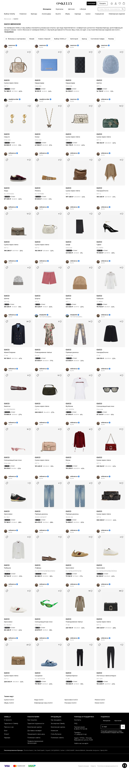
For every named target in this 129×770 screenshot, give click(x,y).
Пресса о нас (9, 727)
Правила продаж (83, 766)
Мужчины (59, 9)
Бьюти (58, 14)
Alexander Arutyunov (92, 750)
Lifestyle (83, 9)
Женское (7, 19)
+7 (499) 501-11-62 (80, 734)
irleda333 (42, 315)
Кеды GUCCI (38, 700)
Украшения (99, 14)
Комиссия (54, 730)
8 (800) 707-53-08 (80, 729)
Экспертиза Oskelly (58, 723)
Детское (71, 9)
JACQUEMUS (55, 750)
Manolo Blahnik (80, 750)
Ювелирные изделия (117, 14)
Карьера (7, 738)
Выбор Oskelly (9, 14)
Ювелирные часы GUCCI (43, 703)
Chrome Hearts (28, 750)
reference (104, 99)
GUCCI (6, 80)
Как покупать (32, 720)
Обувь (67, 14)
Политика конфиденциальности (107, 766)
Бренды (34, 14)
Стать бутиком (56, 734)
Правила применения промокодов (35, 742)
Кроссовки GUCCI (71, 700)
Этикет (6, 734)
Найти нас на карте (81, 743)
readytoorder (13, 99)
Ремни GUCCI (100, 700)
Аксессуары (46, 14)
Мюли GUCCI (99, 703)
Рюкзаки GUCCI (70, 703)
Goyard (47, 750)
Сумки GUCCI (9, 700)
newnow (11, 45)
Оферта (93, 766)
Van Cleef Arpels (39, 750)
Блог (5, 730)
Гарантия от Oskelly (11, 723)
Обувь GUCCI (9, 703)
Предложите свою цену (36, 734)
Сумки (88, 14)
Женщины (47, 9)
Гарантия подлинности (35, 723)
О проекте (8, 720)
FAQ (75, 723)
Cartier (62, 750)
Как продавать (56, 720)
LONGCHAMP (70, 750)
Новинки (22, 14)
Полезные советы (33, 738)
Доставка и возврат (34, 730)
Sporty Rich (103, 750)
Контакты (77, 720)
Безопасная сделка (34, 727)
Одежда (78, 14)
